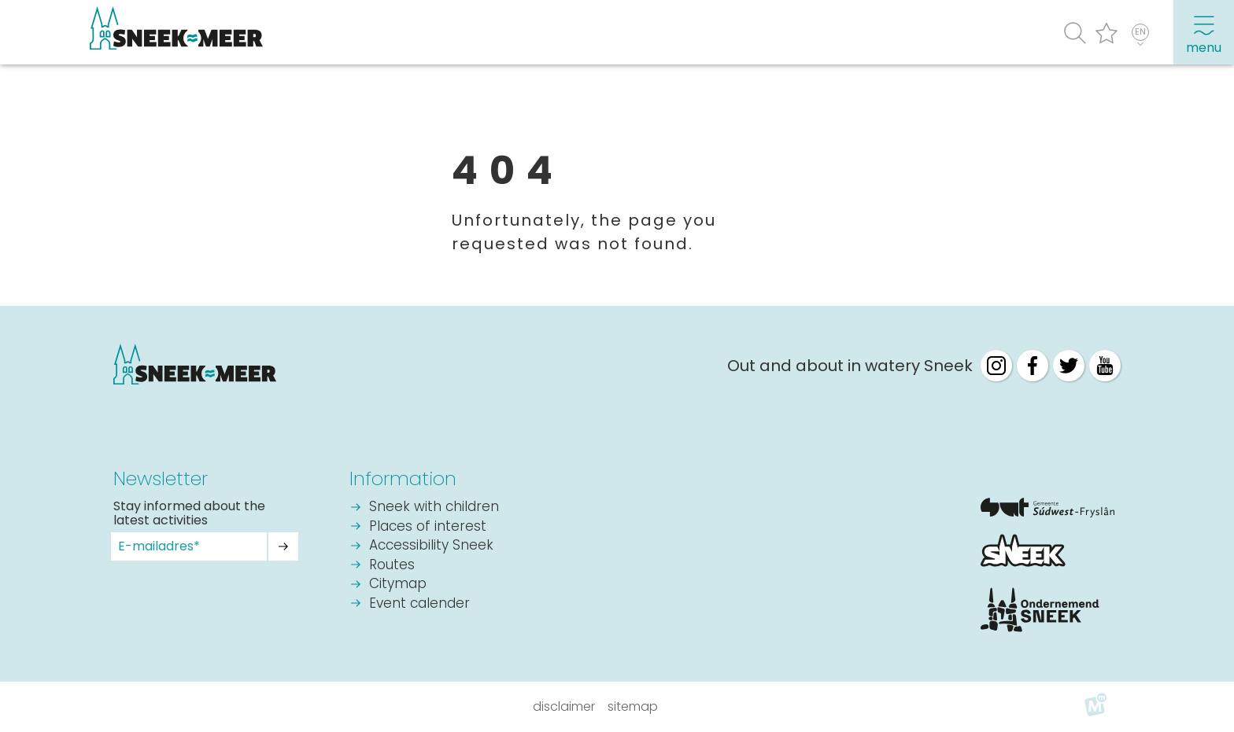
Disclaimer (564, 706)
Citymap (398, 584)
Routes (392, 565)
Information (402, 478)
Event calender (419, 604)
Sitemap (633, 706)
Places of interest (427, 527)
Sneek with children (434, 507)
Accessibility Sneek (431, 546)
